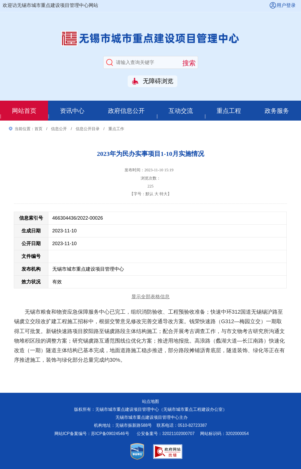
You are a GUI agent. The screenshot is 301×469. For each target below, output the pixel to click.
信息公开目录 (88, 128)
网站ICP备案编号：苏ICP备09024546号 (91, 433)
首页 (38, 128)
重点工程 (229, 110)
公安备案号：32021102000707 (166, 433)
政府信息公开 (126, 110)
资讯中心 (72, 110)
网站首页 (24, 110)
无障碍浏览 (158, 81)
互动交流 (181, 110)
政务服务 (277, 110)
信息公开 (59, 128)
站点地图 (150, 401)
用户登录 (286, 5)
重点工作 (116, 128)
